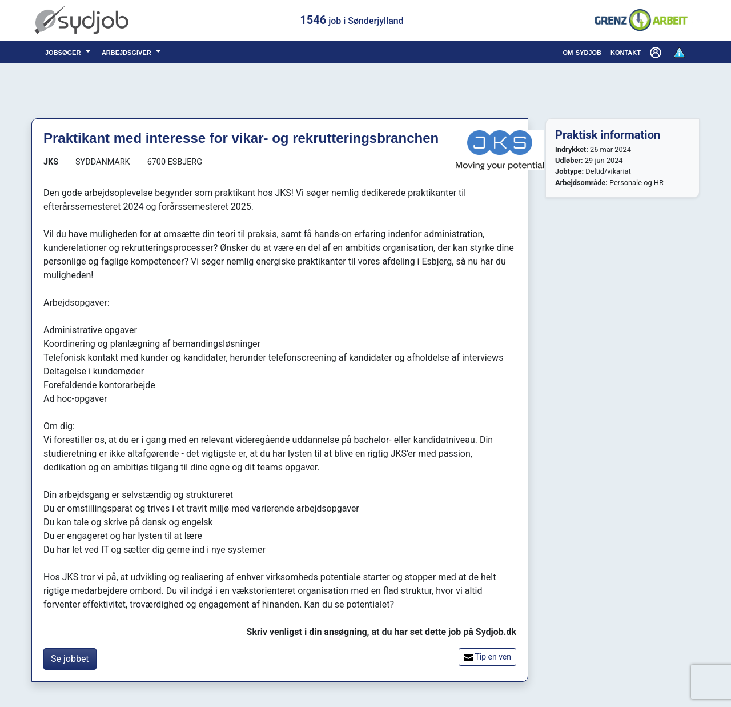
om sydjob (582, 52)
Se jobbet (70, 658)
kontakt (625, 52)
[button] (656, 52)
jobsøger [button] (64, 52)
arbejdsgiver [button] (128, 52)
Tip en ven (487, 657)
